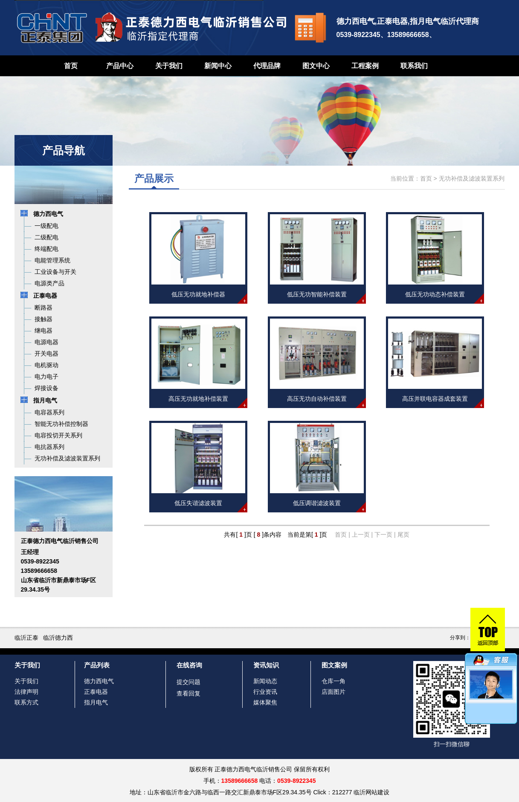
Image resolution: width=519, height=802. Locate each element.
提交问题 (188, 681)
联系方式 (26, 702)
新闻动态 (265, 681)
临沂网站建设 (371, 792)
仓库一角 (333, 681)
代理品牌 (267, 65)
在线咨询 (189, 665)
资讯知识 (266, 665)
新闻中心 (218, 65)
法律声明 (26, 691)
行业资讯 (265, 691)
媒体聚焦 (265, 702)
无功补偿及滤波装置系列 (472, 178)
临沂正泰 (26, 637)
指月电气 (96, 702)
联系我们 (414, 65)
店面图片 (333, 691)
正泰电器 (96, 691)
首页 (71, 65)
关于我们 (169, 65)
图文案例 (334, 665)
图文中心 (316, 65)
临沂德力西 (58, 637)
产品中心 (119, 65)
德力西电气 (99, 681)
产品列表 (97, 665)
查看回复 (188, 693)
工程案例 (365, 65)
